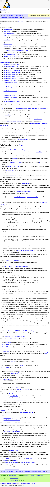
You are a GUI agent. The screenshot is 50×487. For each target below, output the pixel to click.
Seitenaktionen (14, 338)
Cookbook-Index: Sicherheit (11, 64)
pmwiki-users (38, 119)
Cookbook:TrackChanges (10, 97)
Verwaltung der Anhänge (7, 15)
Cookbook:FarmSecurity (10, 74)
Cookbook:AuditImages (10, 80)
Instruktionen (7, 418)
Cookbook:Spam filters (10, 78)
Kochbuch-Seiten (5, 62)
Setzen (3, 410)
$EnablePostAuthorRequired (11, 431)
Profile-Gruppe (14, 373)
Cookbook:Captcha (32, 197)
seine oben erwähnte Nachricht (13, 121)
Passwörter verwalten (9, 33)
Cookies (15, 460)
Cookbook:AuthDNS (13, 330)
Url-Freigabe (7, 40)
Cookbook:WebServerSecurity (12, 72)
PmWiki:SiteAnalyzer (22, 139)
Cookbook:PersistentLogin (27, 330)
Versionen (9, 483)
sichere (5, 460)
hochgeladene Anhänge (26, 412)
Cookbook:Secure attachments (12, 70)
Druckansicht (15, 483)
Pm (2, 108)
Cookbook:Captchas (19, 197)
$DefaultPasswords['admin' (25, 250)
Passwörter (7, 31)
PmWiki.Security (12, 475)
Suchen (33, 483)
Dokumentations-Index (18, 15)
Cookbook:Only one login (10, 87)
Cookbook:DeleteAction (15, 162)
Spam (20, 145)
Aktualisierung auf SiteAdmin (11, 56)
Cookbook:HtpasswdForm (11, 66)
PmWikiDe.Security (29, 475)
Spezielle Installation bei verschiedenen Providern (12, 17)
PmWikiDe (3, 10)
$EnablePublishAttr (18, 400)
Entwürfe (11, 394)
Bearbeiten (3, 483)
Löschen (14, 158)
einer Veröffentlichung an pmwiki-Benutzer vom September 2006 (31, 108)
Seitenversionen (8, 29)
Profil (45, 353)
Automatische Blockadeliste (23, 191)
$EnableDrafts (14, 396)
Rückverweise (39, 475)
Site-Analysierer (8, 44)
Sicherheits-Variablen (9, 54)
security (20, 21)
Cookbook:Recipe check (10, 91)
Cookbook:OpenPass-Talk (12, 469)
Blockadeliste (7, 46)
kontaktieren (8, 115)
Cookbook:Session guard (10, 95)
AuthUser (6, 35)
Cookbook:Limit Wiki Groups (12, 260)
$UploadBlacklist (13, 450)
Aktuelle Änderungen (25, 483)
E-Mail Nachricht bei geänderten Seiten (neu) (16, 50)
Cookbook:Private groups (10, 82)
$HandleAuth (5, 344)
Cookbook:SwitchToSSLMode (12, 101)
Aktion (40, 162)
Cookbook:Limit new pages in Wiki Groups (16, 266)
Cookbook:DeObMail (9, 76)
